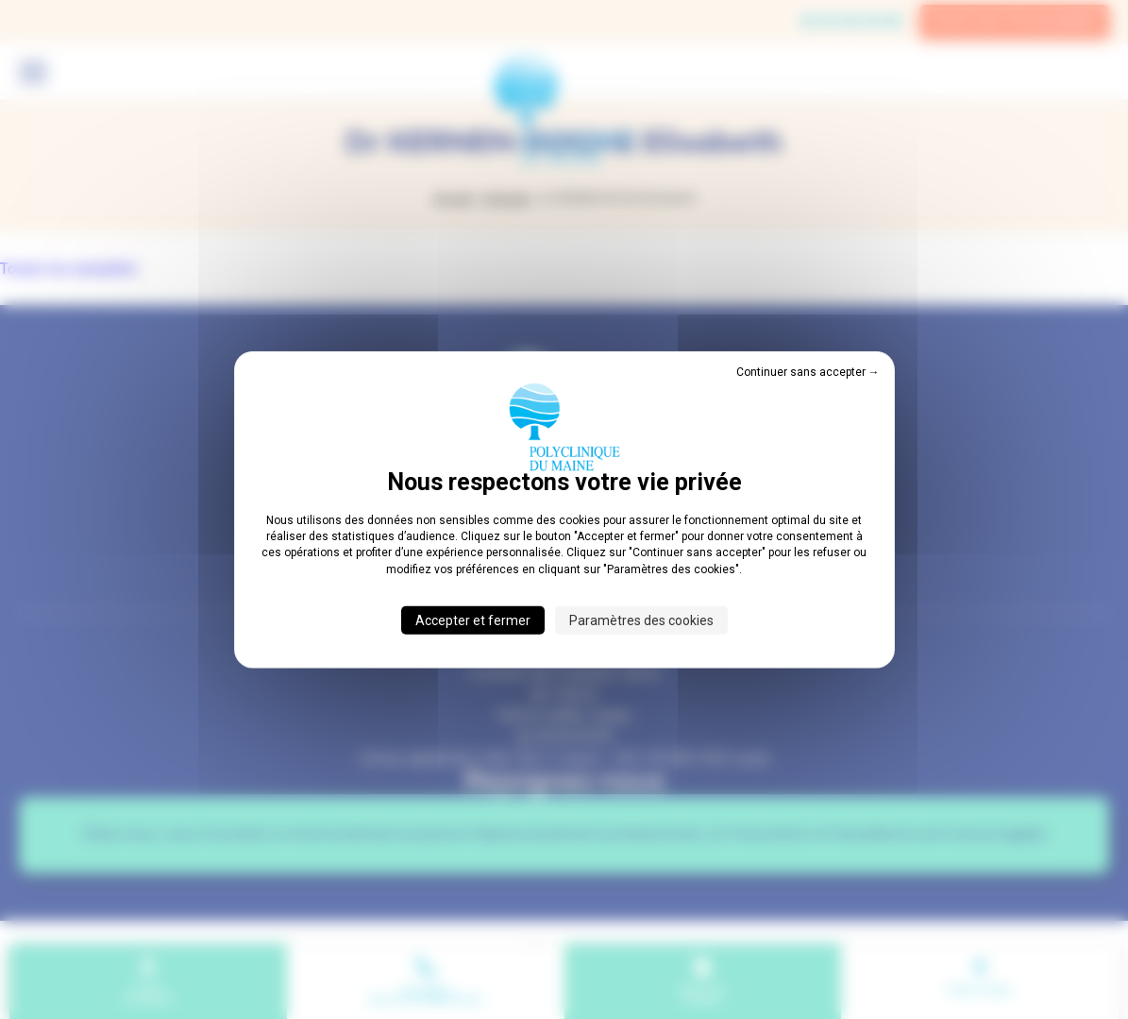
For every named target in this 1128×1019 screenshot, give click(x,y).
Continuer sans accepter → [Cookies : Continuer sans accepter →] (808, 371)
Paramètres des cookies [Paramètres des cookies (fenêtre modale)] (641, 620)
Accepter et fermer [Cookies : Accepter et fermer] (472, 620)
